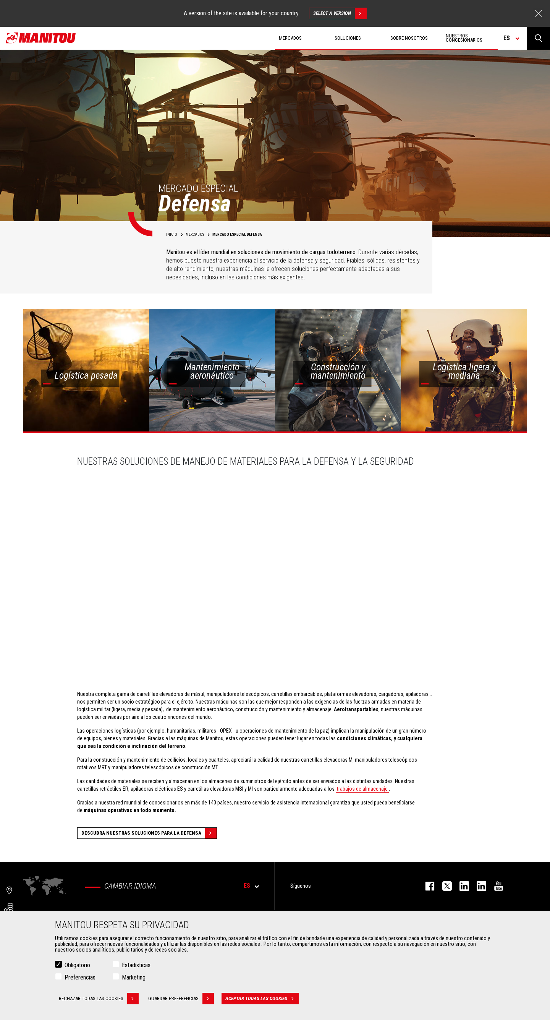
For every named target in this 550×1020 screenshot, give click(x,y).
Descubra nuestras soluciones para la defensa (149, 833)
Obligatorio (77, 965)
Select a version (339, 13)
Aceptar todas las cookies (262, 998)
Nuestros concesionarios (464, 38)
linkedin (477, 886)
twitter (443, 886)
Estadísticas (136, 965)
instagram (460, 886)
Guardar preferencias (181, 998)
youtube (494, 886)
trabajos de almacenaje (362, 789)
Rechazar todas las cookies (99, 998)
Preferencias (80, 977)
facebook (426, 886)
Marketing (134, 977)
